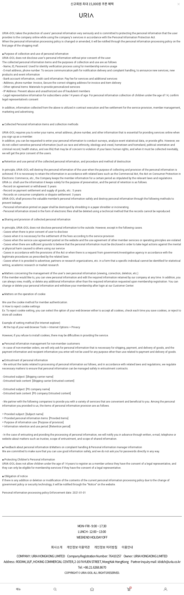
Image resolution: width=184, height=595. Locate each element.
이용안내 (127, 547)
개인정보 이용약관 (78, 547)
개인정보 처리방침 (105, 547)
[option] (92, 3)
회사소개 (56, 547)
